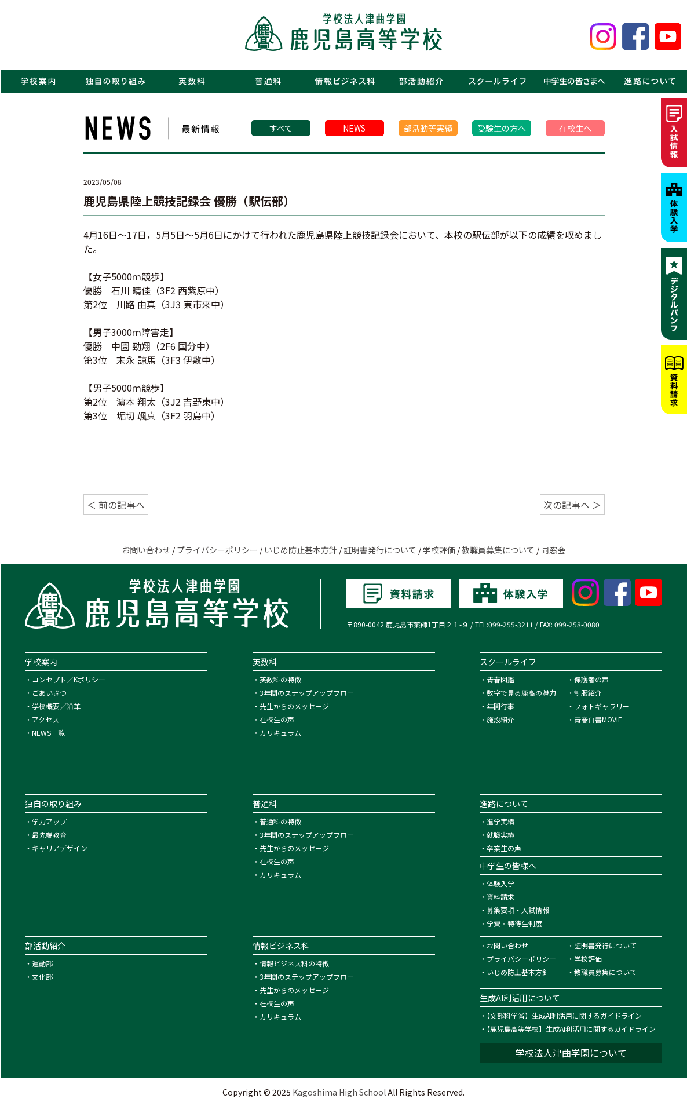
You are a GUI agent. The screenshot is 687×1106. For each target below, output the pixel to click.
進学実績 (500, 821)
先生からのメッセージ (294, 706)
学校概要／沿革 (56, 706)
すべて (281, 128)
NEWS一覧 (48, 733)
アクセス (45, 719)
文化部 (42, 976)
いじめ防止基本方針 (300, 550)
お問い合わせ (146, 550)
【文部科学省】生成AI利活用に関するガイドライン (564, 1015)
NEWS (354, 128)
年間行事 (500, 706)
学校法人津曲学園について (571, 1053)
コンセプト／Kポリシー (68, 679)
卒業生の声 (504, 848)
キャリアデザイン (59, 848)
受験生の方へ (501, 128)
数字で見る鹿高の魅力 (521, 693)
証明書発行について (380, 550)
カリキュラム (280, 733)
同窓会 (553, 550)
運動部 (42, 963)
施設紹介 (500, 719)
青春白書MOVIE (598, 719)
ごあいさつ (49, 693)
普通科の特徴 (280, 821)
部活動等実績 (428, 128)
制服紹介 (588, 693)
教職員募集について (498, 550)
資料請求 (500, 896)
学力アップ (49, 821)
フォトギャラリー (602, 706)
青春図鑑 (500, 679)
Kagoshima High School (339, 1092)
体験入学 (500, 883)
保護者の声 (591, 679)
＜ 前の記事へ (116, 505)
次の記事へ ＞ (572, 505)
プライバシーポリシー (217, 550)
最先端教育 (49, 834)
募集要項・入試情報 (518, 910)
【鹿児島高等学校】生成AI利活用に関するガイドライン (571, 1029)
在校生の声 (277, 719)
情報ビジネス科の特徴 (294, 963)
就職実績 (500, 834)
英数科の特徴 (280, 679)
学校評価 (439, 550)
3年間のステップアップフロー (307, 693)
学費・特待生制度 (514, 923)
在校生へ (575, 128)
